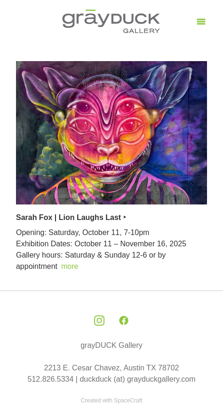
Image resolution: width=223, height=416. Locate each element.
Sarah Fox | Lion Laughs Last (68, 217)
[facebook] (123, 321)
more (69, 266)
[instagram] (99, 321)
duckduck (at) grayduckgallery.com (137, 379)
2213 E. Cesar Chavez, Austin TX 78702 (111, 368)
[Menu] (201, 21)
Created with (112, 400)
